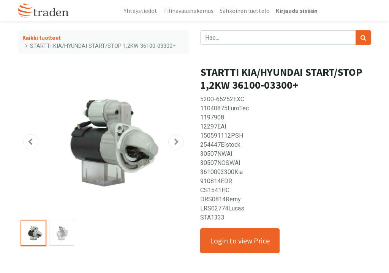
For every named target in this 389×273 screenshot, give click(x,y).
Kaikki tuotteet (41, 38)
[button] (31, 142)
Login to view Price (240, 240)
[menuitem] (140, 10)
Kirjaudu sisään (297, 10)
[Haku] (363, 37)
